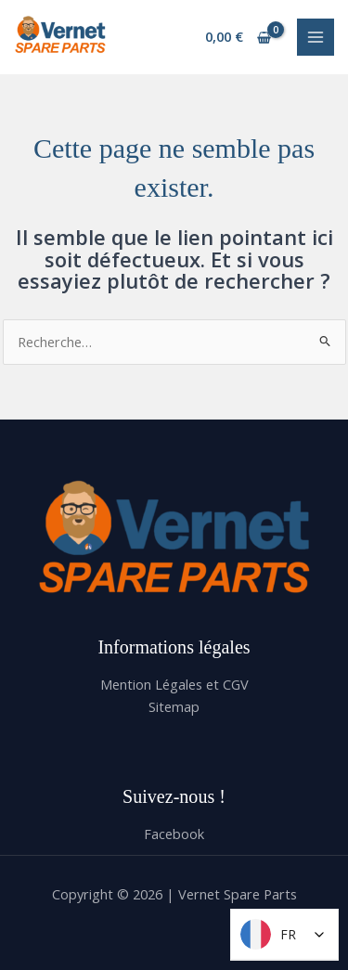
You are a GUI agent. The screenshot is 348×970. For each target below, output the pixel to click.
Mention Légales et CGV (174, 684)
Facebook (174, 833)
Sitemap (174, 706)
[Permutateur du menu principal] (315, 37)
